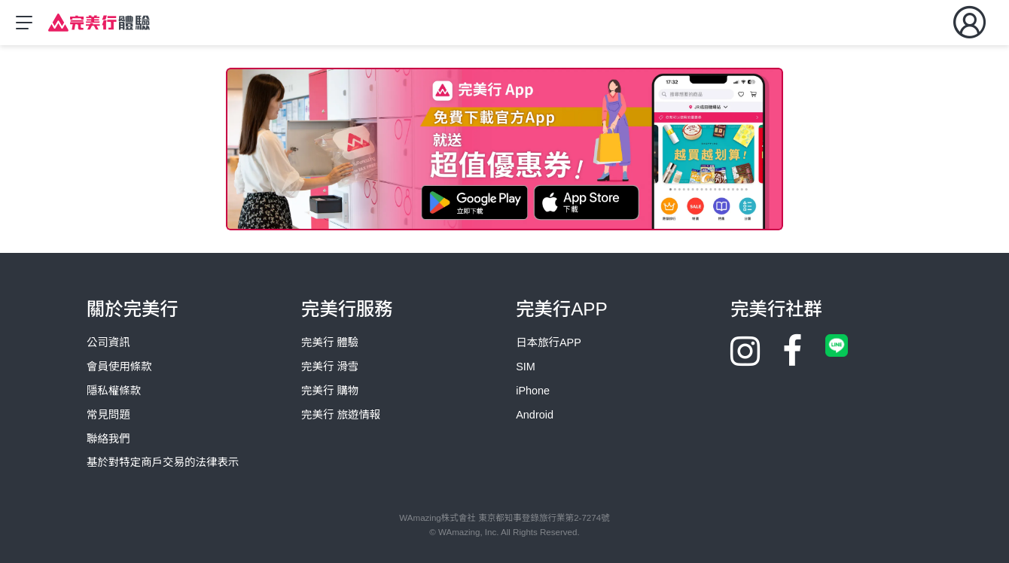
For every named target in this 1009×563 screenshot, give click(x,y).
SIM (525, 367)
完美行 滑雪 (329, 367)
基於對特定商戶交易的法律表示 (163, 462)
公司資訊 (108, 342)
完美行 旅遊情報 (340, 415)
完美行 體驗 (329, 342)
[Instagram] (745, 362)
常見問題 (108, 415)
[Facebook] (792, 362)
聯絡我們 (108, 439)
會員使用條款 (119, 367)
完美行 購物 (329, 391)
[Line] (836, 345)
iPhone (533, 391)
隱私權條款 (114, 391)
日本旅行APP (548, 342)
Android (534, 415)
